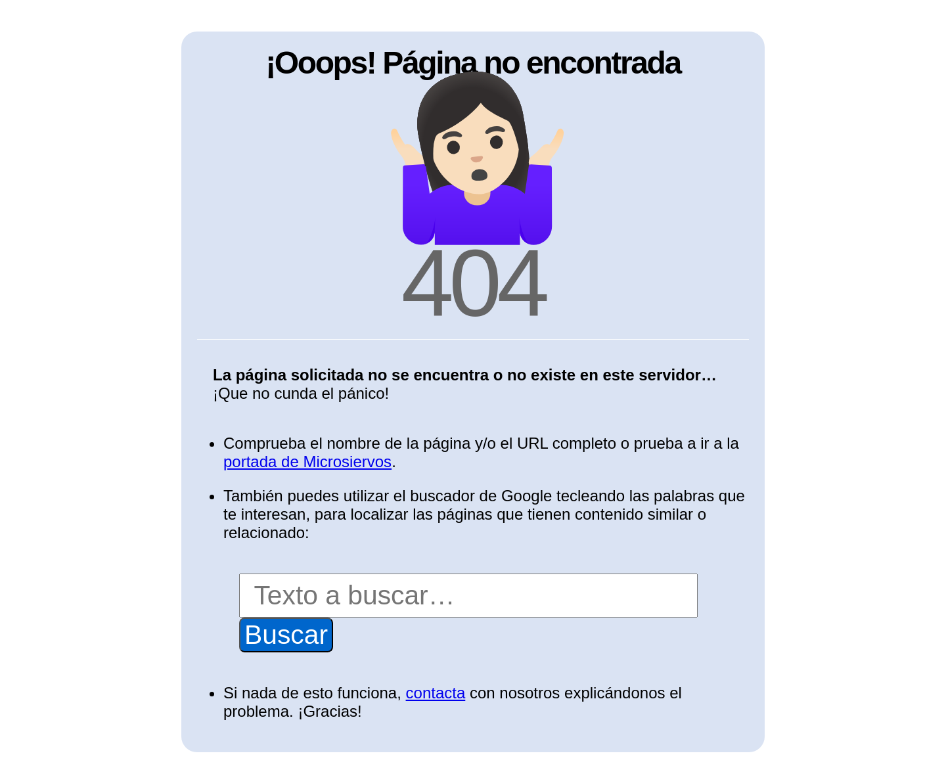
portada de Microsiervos (307, 461)
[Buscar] (468, 596)
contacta (436, 693)
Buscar (286, 635)
